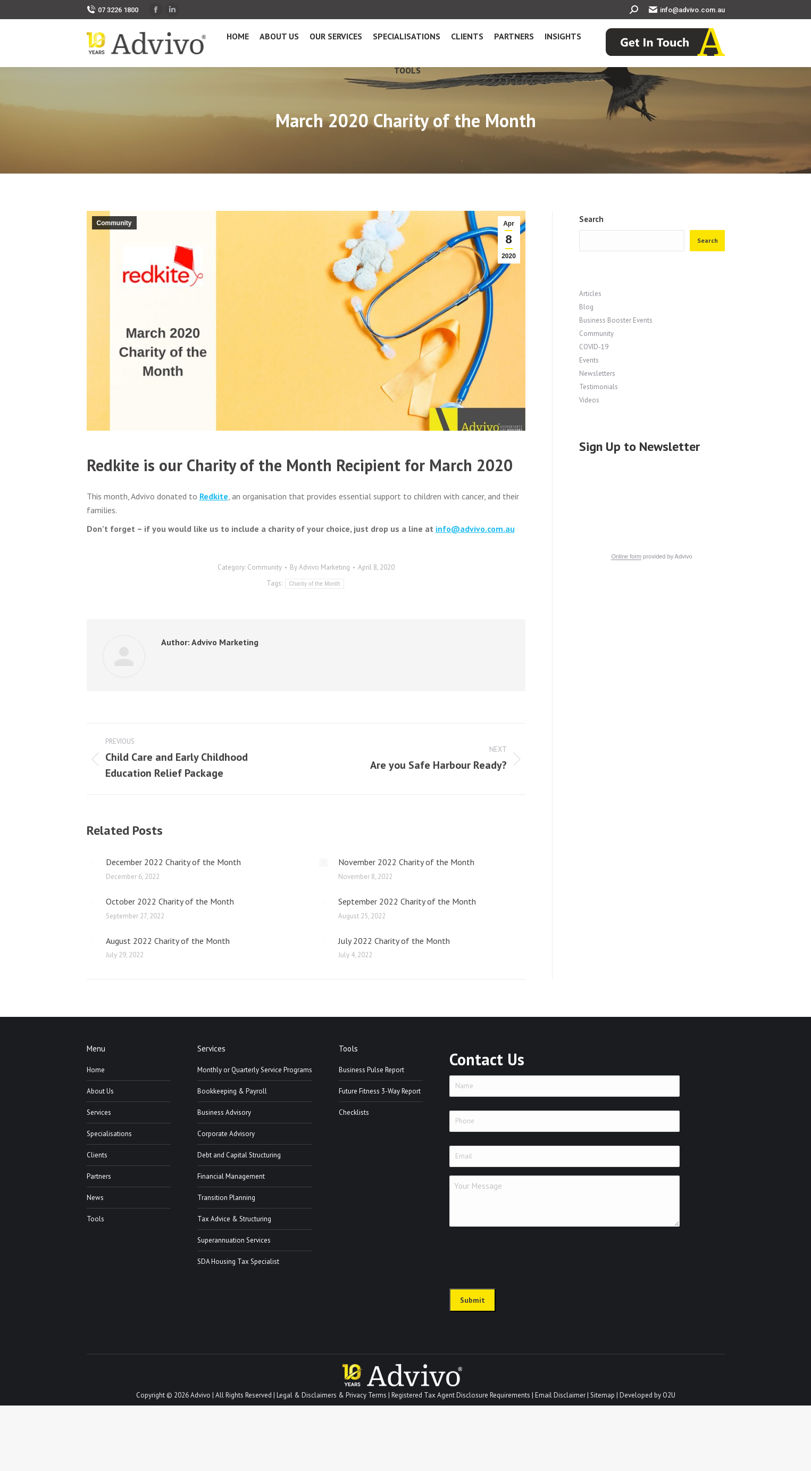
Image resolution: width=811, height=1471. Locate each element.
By (320, 567)
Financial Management (231, 1176)
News (95, 1197)
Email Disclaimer (560, 1395)
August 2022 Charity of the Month (168, 940)
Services (99, 1112)
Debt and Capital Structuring (239, 1155)
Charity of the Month (314, 584)
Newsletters (597, 373)
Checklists (354, 1112)
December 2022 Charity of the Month (173, 862)
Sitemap (602, 1395)
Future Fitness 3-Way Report (380, 1091)
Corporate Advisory (226, 1133)
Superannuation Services (234, 1240)
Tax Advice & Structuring (234, 1218)
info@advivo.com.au (687, 10)
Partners (99, 1176)
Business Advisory (224, 1112)
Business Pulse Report (371, 1069)
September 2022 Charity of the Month (407, 901)
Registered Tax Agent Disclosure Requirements (460, 1395)
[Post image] (91, 862)
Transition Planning (226, 1197)
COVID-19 (593, 346)
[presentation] (530, 1256)
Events (589, 360)
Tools (95, 1218)
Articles (590, 293)
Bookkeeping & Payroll (232, 1091)
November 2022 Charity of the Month (406, 862)
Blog (586, 306)
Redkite (213, 496)
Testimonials (598, 386)
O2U (669, 1395)
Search (591, 219)
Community (114, 223)
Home (96, 1069)
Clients (97, 1155)
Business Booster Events (616, 320)
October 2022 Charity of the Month (170, 901)
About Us (100, 1091)
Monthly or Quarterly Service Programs (254, 1069)
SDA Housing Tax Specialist (238, 1261)
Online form (626, 556)
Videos (589, 400)
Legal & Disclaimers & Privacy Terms (332, 1395)
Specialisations (109, 1133)
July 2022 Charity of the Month (394, 940)
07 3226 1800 (112, 10)
